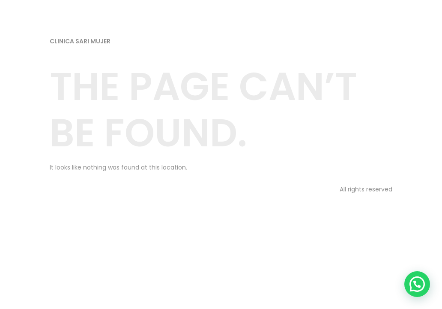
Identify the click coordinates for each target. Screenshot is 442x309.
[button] (417, 284)
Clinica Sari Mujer (80, 41)
